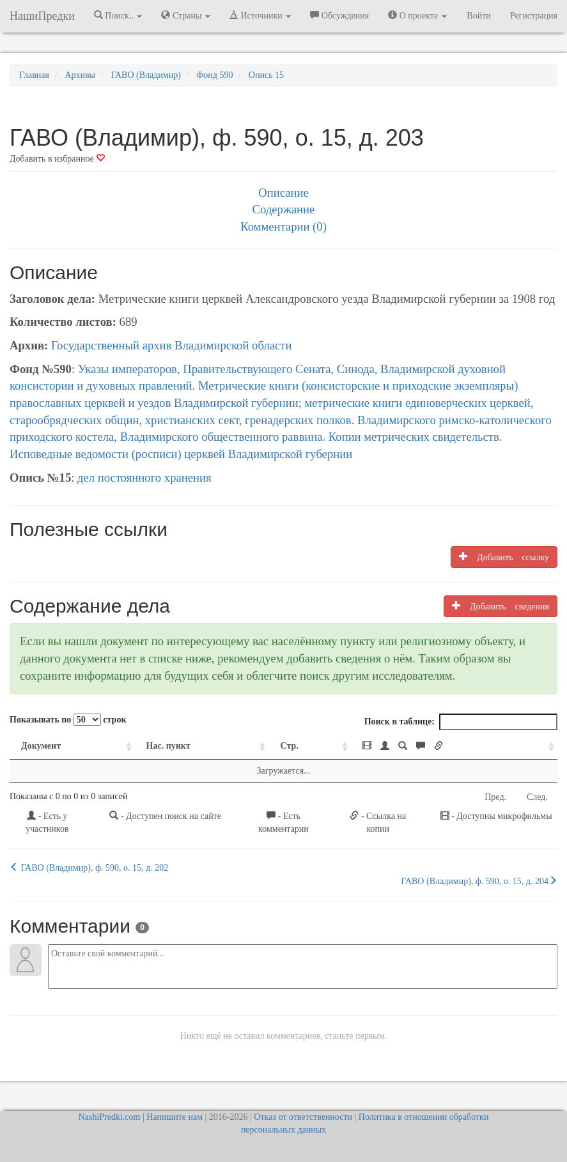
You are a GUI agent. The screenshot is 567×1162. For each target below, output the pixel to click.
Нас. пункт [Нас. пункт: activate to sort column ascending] (168, 746)
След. (537, 797)
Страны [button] (185, 15)
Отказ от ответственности (303, 1117)
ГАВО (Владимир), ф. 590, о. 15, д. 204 (479, 881)
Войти (478, 15)
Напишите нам (174, 1117)
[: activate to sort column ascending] (454, 746)
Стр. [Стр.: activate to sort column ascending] (289, 746)
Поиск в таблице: (460, 722)
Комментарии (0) (283, 226)
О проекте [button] (417, 15)
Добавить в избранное (57, 159)
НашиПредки (42, 16)
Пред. (495, 797)
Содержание (283, 209)
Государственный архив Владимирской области (171, 345)
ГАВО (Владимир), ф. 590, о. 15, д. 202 (89, 867)
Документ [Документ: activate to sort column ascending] (41, 746)
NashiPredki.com (110, 1117)
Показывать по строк (68, 720)
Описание (283, 192)
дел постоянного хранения (144, 477)
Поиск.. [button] (118, 15)
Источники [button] (260, 15)
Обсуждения (339, 15)
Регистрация (533, 15)
